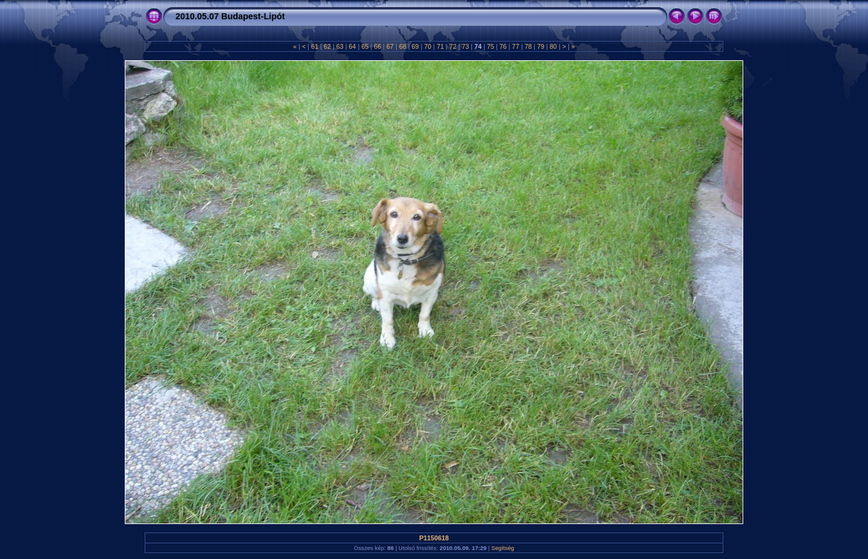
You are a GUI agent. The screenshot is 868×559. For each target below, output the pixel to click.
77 (515, 46)
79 (540, 46)
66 (377, 46)
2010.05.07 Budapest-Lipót (230, 16)
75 (490, 46)
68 (402, 46)
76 (503, 46)
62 (327, 46)
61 (314, 46)
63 (340, 46)
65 (364, 46)
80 (553, 46)
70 (428, 46)
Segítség (502, 548)
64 (352, 46)
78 (528, 46)
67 (390, 46)
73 (465, 46)
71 (440, 46)
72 (452, 46)
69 (415, 46)
